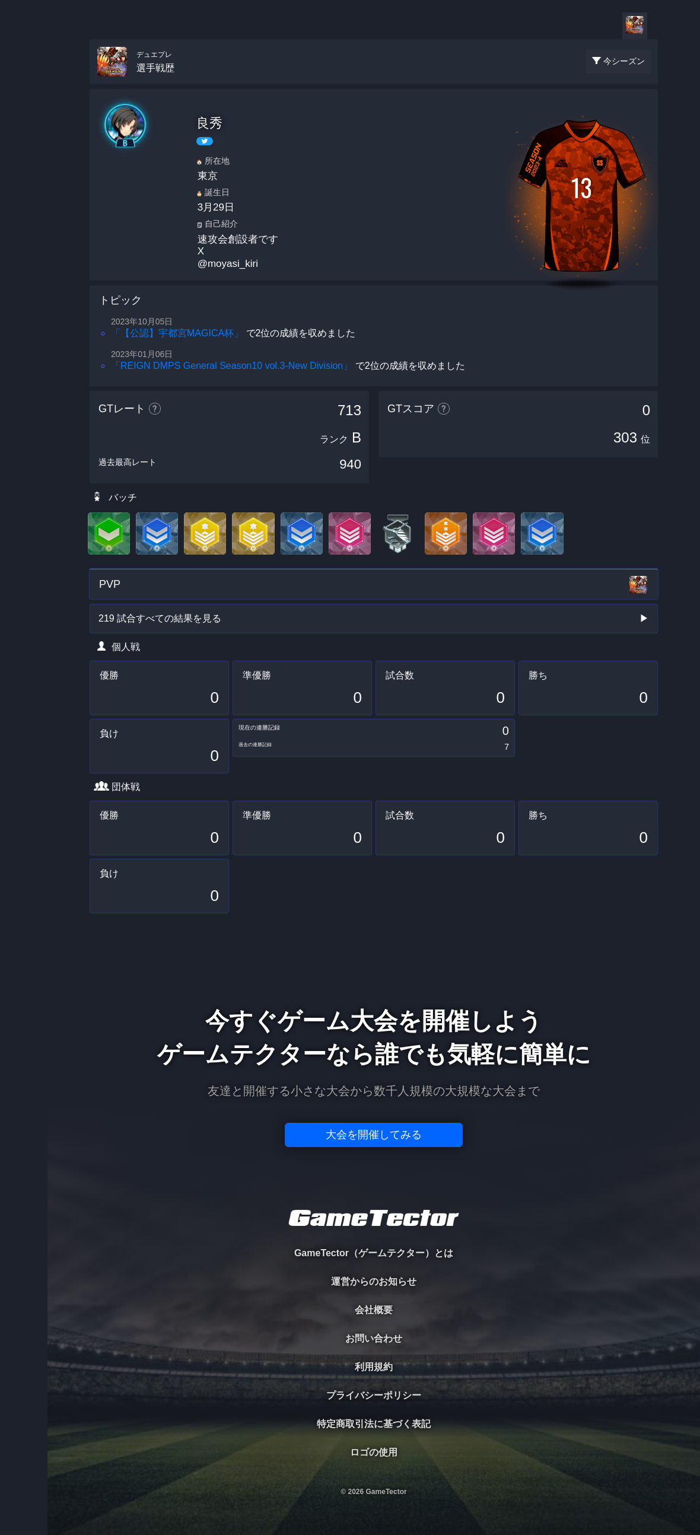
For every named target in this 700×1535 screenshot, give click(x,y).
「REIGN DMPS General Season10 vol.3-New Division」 (231, 366)
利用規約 (374, 1367)
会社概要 (374, 1310)
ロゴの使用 (373, 1452)
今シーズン (624, 61)
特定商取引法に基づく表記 (374, 1424)
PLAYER (24, 132)
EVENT (24, 278)
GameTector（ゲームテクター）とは (373, 1253)
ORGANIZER (24, 181)
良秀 (209, 123)
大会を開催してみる (374, 1135)
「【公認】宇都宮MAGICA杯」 (177, 333)
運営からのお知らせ (373, 1281)
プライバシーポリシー (373, 1395)
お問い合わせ (373, 1338)
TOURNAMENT (23, 84)
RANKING (23, 230)
